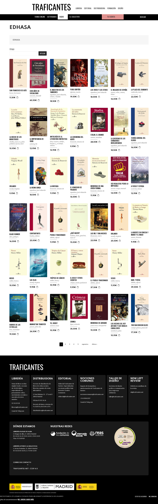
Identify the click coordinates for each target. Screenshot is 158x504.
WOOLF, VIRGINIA (14, 189)
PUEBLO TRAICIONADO (57, 235)
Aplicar (42, 53)
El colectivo (75, 16)
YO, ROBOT (54, 323)
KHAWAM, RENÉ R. (96, 236)
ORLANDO (12, 186)
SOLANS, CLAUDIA (55, 97)
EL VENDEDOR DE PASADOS (76, 188)
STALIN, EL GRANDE (97, 135)
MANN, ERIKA (115, 92)
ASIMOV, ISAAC (54, 326)
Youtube (99, 16)
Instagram (94, 16)
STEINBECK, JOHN (116, 331)
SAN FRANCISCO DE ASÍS (18, 90)
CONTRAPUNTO (35, 233)
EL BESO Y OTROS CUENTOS (76, 279)
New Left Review (136, 379)
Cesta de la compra (120, 16)
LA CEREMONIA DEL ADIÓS (76, 138)
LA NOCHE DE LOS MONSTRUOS (15, 138)
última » (94, 344)
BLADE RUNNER (14, 234)
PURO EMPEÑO (75, 89)
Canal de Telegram (18, 411)
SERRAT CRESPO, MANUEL (118, 188)
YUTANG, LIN (33, 144)
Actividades (52, 16)
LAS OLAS (33, 280)
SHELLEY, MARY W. (15, 142)
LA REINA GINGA (35, 188)
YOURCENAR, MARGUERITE (98, 326)
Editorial (88, 8)
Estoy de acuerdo (141, 496)
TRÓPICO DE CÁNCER (57, 278)
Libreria (79, 8)
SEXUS (113, 278)
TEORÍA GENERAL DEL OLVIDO (138, 139)
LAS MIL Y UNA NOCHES (99, 233)
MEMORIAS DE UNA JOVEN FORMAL (97, 187)
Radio (61, 16)
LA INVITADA (54, 186)
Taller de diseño (115, 379)
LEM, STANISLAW (14, 330)
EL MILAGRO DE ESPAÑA (119, 90)
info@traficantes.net (20, 465)
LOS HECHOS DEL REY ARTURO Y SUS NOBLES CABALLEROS (119, 326)
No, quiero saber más (26, 499)
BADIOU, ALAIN (74, 236)
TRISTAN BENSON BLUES (139, 325)
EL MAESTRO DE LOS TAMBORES (57, 91)
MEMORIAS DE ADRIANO (99, 323)
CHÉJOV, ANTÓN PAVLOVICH (78, 283)
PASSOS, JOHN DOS (35, 327)
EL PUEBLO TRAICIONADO (99, 280)
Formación (111, 8)
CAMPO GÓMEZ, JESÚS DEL (139, 328)
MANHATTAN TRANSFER (38, 324)
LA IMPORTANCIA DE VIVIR (37, 140)
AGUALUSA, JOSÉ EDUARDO (58, 95)
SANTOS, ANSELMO (96, 137)
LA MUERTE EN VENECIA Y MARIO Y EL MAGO (139, 233)
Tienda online (39, 16)
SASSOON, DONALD (35, 96)
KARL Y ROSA (135, 280)
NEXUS (11, 278)
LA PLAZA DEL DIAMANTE (139, 90)
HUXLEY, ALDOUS (35, 236)
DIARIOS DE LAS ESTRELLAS (14, 326)
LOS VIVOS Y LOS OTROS (99, 90)
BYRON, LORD (19, 144)
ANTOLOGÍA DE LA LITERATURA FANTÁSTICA (58, 138)
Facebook (83, 16)
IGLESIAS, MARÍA (75, 92)
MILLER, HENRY (14, 281)
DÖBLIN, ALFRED (54, 238)
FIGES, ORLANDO (75, 324)
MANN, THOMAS (136, 237)
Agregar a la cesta (17, 97)
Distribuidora (99, 8)
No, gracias (153, 496)
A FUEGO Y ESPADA (137, 186)
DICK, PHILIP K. (14, 237)
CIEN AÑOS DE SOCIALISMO (34, 92)
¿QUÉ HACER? (75, 233)
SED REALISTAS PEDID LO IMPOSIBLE (119, 185)
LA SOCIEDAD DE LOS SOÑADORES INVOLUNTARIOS (118, 140)
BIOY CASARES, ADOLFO (57, 142)
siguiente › (85, 344)
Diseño (120, 8)
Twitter (88, 16)
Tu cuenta (111, 16)
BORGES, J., (53, 144)
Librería (17, 378)
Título (11, 49)
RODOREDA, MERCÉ (137, 92)
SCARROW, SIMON (136, 189)
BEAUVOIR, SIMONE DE (77, 142)
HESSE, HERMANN (15, 93)
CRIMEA (72, 322)
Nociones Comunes (87, 379)
